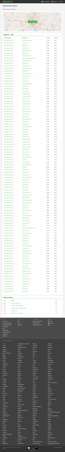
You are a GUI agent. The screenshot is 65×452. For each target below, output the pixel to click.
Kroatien (4, 388)
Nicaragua (35, 430)
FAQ (18, 321)
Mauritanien (35, 410)
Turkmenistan (50, 393)
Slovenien (4, 432)
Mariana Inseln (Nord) (37, 406)
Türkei (4, 439)
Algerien (19, 412)
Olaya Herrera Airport (8, 40)
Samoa (49, 421)
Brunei (19, 369)
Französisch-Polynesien (37, 441)
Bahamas (19, 375)
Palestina (49, 349)
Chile (19, 393)
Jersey (4, 399)
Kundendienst (46, 1)
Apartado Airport (26, 48)
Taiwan (49, 401)
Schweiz (4, 358)
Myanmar (34, 401)
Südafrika (50, 425)
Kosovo (4, 401)
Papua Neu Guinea (36, 443)
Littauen (4, 404)
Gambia (19, 432)
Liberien (34, 388)
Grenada (19, 426)
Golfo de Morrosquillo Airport (28, 58)
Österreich (5, 351)
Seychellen (50, 364)
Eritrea (19, 419)
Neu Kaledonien (36, 425)
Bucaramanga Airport (27, 40)
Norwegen (5, 421)
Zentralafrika (20, 386)
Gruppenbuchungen (6, 332)
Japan (34, 364)
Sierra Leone (50, 369)
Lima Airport (25, 286)
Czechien (4, 362)
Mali (33, 399)
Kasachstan (35, 378)
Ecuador (19, 413)
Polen (4, 423)
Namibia (34, 423)
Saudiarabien (50, 360)
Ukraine (4, 441)
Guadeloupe (20, 436)
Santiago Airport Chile (27, 195)
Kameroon (20, 395)
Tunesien (49, 395)
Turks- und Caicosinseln (52, 382)
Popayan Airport (25, 149)
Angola (19, 351)
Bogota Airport (25, 45)
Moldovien (5, 412)
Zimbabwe (50, 428)
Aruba (49, 430)
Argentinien (20, 353)
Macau (34, 404)
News (19, 323)
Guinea (19, 434)
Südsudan (50, 375)
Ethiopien (19, 421)
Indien (34, 354)
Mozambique (35, 421)
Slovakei (4, 436)
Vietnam (49, 417)
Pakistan (49, 345)
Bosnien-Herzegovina (7, 353)
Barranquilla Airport (26, 157)
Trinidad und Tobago (52, 399)
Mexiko (34, 417)
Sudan (49, 365)
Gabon (19, 425)
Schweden (5, 430)
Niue (49, 439)
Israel (34, 353)
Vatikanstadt (5, 443)
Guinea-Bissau (20, 443)
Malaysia (34, 419)
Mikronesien (50, 434)
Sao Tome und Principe (52, 441)
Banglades (20, 360)
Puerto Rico (50, 347)
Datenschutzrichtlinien (7, 324)
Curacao (19, 406)
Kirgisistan (35, 367)
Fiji (18, 423)
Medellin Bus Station (16, 303)
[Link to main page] (9, 2)
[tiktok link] (54, 447)
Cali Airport (24, 43)
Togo (49, 386)
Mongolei (34, 402)
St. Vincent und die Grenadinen (54, 412)
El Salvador (50, 377)
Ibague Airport (25, 53)
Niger (34, 426)
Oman (34, 436)
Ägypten (19, 415)
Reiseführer (20, 324)
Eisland (4, 395)
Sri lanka (34, 386)
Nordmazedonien (6, 415)
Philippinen (50, 343)
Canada (19, 382)
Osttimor (49, 391)
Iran (33, 358)
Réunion (49, 356)
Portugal (4, 425)
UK (3, 377)
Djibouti (19, 408)
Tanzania (49, 402)
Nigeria (34, 428)
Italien (4, 397)
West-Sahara (20, 417)
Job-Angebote (5, 330)
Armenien (4, 349)
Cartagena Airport (26, 93)
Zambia (49, 426)
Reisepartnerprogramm (37, 321)
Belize (19, 380)
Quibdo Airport (25, 63)
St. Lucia (34, 384)
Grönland (4, 384)
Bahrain (19, 364)
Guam (19, 441)
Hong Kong (35, 345)
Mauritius (34, 412)
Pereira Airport (25, 81)
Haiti (34, 349)
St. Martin (35, 395)
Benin (19, 367)
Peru (34, 439)
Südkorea (34, 373)
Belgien (4, 354)
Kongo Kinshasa (21, 384)
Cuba (19, 402)
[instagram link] (61, 447)
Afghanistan (20, 345)
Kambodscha (35, 369)
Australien (20, 354)
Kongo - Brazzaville (21, 388)
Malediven (35, 413)
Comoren (34, 371)
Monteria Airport (26, 106)
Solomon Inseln (51, 362)
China (19, 397)
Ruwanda (49, 358)
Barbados (20, 358)
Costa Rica (20, 401)
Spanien (4, 369)
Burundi (19, 365)
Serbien (4, 428)
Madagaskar (35, 397)
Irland (4, 391)
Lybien (34, 391)
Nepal (34, 432)
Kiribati (49, 436)
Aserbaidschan (21, 356)
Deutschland (5, 364)
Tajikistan (50, 389)
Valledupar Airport (26, 60)
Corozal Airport (25, 91)
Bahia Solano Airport (26, 177)
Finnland (4, 371)
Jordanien (35, 362)
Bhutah (19, 377)
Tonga (49, 397)
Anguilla (19, 349)
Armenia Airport (25, 136)
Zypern (4, 360)
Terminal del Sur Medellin (17, 305)
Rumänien (5, 426)
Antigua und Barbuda (22, 347)
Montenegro (5, 413)
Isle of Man (5, 393)
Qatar (49, 354)
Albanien (4, 347)
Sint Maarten (50, 378)
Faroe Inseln (5, 373)
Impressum (5, 321)
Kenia (34, 365)
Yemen (49, 423)
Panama (34, 437)
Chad (49, 384)
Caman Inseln (35, 377)
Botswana (20, 378)
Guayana (34, 343)
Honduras (35, 347)
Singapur (49, 367)
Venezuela (50, 413)
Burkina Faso (20, 362)
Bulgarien (4, 356)
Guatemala (20, 439)
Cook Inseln (20, 391)
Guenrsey (4, 380)
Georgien (4, 378)
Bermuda (49, 432)
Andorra (4, 345)
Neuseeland (35, 434)
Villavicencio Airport (26, 55)
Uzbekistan (50, 410)
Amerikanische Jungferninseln (54, 443)
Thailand (49, 388)
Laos (34, 380)
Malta (4, 417)
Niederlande (5, 419)
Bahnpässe (5, 335)
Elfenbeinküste (21, 389)
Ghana (19, 430)
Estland (4, 367)
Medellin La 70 (14, 310)
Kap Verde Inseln (21, 404)
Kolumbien (20, 399)
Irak (33, 356)
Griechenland (5, 386)
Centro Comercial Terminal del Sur (19, 308)
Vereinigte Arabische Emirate (23, 343)
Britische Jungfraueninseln (53, 415)
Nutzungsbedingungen (7, 323)
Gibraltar (4, 382)
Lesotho (34, 389)
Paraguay (49, 353)
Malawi (34, 415)
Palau (49, 351)
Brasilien (19, 373)
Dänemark (5, 365)
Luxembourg (5, 406)
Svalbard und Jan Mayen (7, 434)
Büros (4, 328)
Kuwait (34, 375)
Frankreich (5, 375)
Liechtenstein (5, 402)
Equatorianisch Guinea (22, 437)
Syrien (49, 380)
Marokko (34, 393)
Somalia (49, 373)
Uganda (49, 404)
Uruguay (49, 408)
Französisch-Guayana (22, 428)
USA (49, 406)
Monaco (4, 410)
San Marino (5, 437)
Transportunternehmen (37, 324)
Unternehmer (5, 334)
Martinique (35, 408)
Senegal (49, 371)
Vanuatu (49, 419)
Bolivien (19, 371)
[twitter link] (59, 447)
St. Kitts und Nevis (51, 437)
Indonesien (35, 351)
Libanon (34, 382)
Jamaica (34, 360)
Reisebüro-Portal (36, 323)
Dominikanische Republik (23, 410)
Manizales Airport (26, 101)
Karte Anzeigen (33, 21)
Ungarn (4, 389)
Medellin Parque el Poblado (17, 313)
